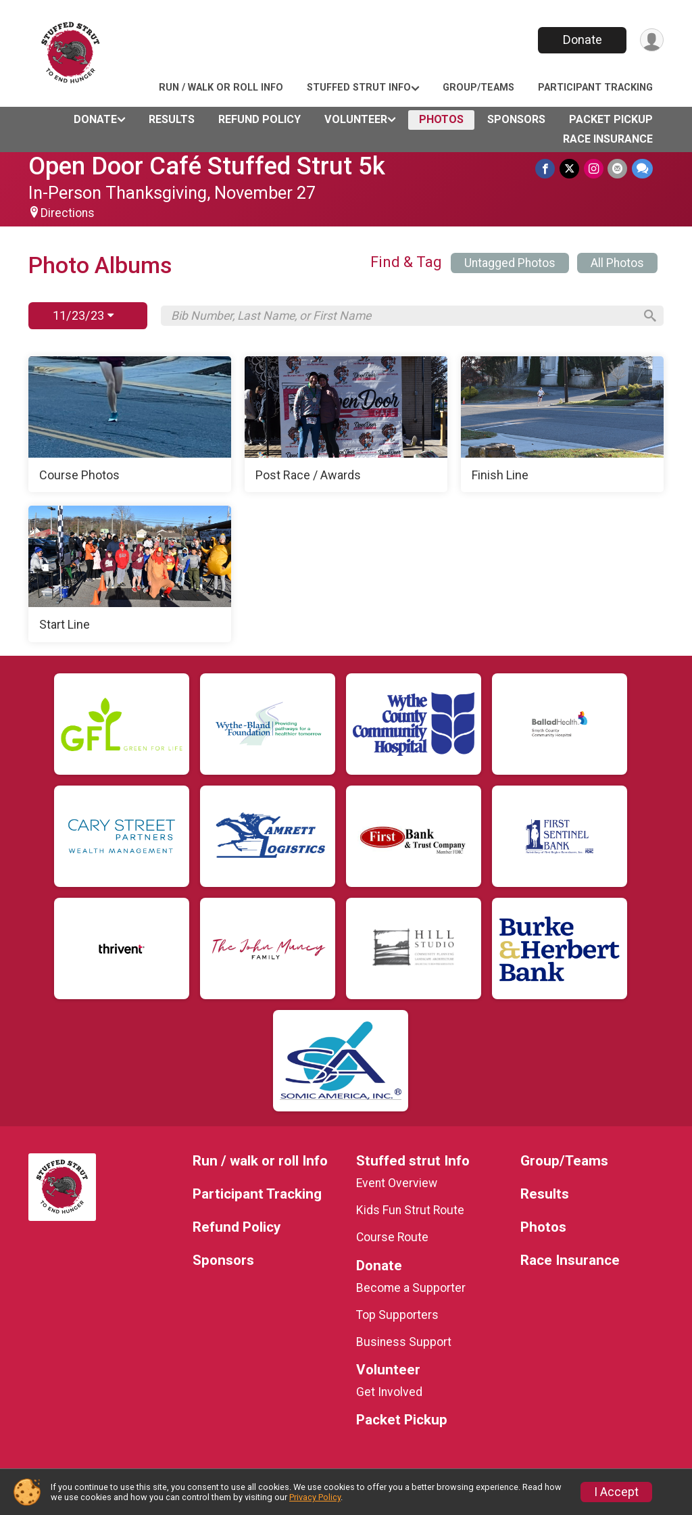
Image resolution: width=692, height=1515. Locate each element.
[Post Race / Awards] (346, 424)
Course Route (392, 1237)
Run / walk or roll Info (221, 87)
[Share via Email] (618, 168)
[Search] (647, 316)
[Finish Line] (562, 424)
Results (172, 119)
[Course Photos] (129, 424)
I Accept (616, 1492)
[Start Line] (129, 574)
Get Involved (389, 1392)
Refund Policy (259, 119)
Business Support (403, 1342)
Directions (68, 213)
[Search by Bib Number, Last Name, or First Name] (402, 315)
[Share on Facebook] (547, 168)
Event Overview (396, 1183)
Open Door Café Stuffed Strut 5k (206, 166)
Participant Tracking (595, 87)
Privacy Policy (315, 1497)
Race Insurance (608, 139)
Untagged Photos (509, 263)
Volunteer (355, 119)
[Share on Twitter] (570, 168)
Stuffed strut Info (359, 87)
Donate (581, 39)
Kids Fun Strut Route (410, 1210)
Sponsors (516, 119)
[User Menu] (651, 40)
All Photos (617, 263)
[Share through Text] (642, 168)
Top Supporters (397, 1315)
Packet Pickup (611, 119)
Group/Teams (478, 87)
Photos (441, 119)
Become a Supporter (411, 1288)
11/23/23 (83, 315)
